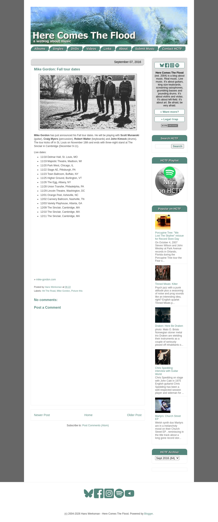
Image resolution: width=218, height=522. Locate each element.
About (123, 48)
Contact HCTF (172, 48)
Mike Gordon (63, 291)
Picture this (76, 291)
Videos (91, 48)
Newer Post (42, 415)
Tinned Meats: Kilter (166, 283)
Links (108, 48)
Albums (39, 48)
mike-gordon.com (46, 279)
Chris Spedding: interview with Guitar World (166, 371)
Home (88, 415)
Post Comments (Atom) (95, 425)
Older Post (134, 415)
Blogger (148, 513)
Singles (58, 48)
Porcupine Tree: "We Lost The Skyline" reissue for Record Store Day (169, 235)
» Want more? (169, 111)
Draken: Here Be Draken (169, 325)
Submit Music (145, 48)
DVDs (75, 48)
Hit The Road (48, 291)
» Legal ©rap (169, 119)
